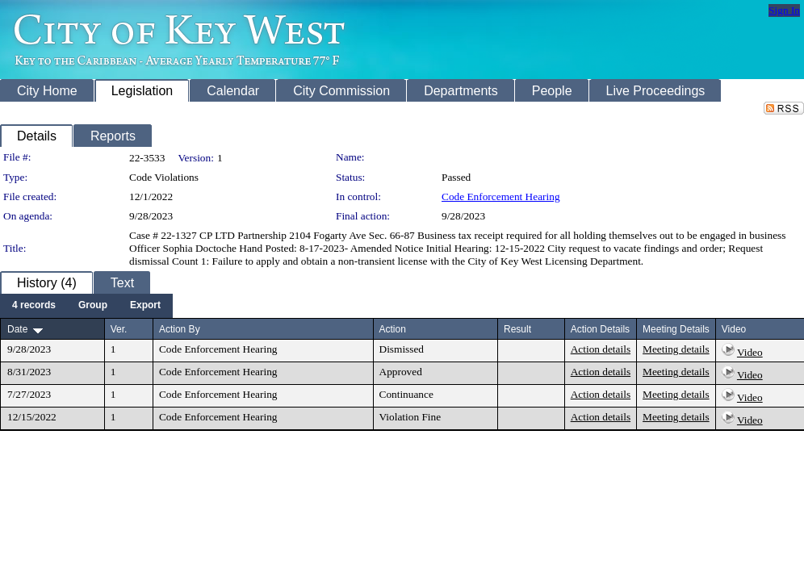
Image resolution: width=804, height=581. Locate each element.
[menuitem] (34, 306)
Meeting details (676, 349)
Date (17, 329)
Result (517, 329)
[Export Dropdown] (145, 306)
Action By (179, 329)
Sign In (784, 10)
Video (750, 352)
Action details (600, 349)
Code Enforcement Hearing (501, 196)
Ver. (119, 329)
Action (392, 329)
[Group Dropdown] (93, 306)
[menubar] (86, 306)
